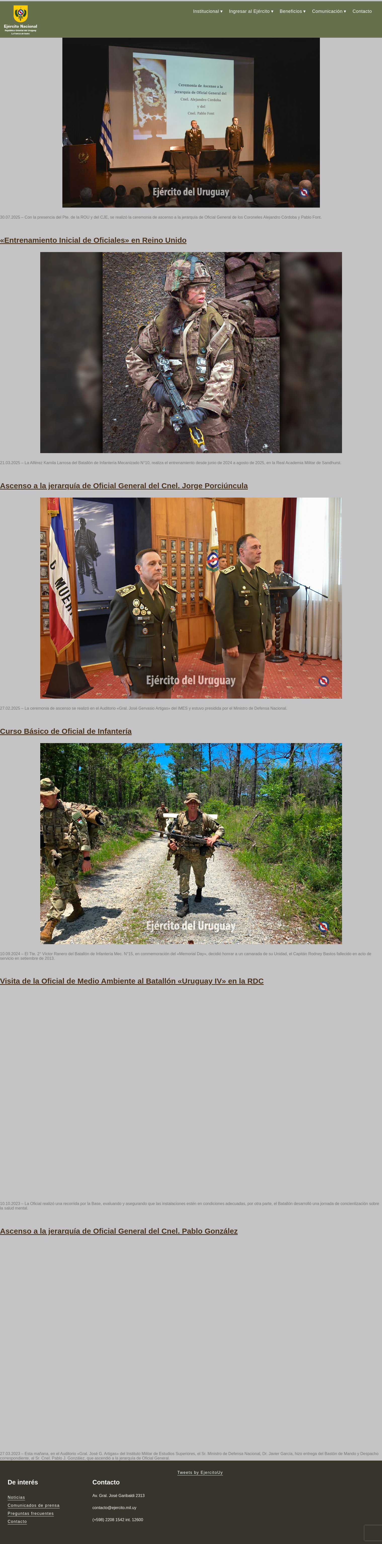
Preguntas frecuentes (31, 1505)
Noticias (16, 1488)
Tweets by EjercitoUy (200, 1464)
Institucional (206, 10)
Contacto (362, 10)
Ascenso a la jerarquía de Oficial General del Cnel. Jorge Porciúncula (124, 481)
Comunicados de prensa (34, 1496)
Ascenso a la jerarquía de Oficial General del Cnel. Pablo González (119, 1223)
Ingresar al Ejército (249, 10)
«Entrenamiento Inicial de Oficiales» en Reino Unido (93, 236)
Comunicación (327, 10)
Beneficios (291, 10)
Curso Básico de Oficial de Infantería (66, 725)
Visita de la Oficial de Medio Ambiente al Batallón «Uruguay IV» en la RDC (132, 974)
